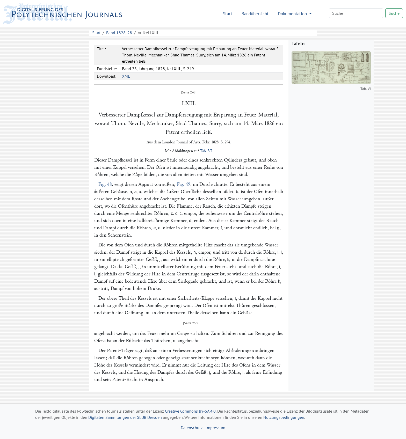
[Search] (356, 13)
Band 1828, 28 (119, 32)
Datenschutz (191, 427)
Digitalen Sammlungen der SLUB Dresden (125, 417)
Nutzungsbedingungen (283, 417)
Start (227, 14)
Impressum (215, 427)
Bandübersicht (255, 14)
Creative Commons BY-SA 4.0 (190, 411)
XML (126, 76)
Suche (394, 13)
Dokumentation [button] (293, 14)
